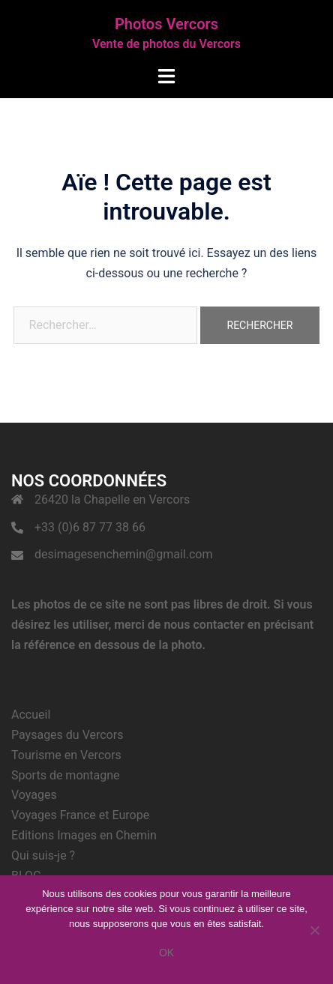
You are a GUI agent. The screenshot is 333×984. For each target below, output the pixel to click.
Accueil (30, 714)
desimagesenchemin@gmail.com (123, 554)
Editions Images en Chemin (84, 835)
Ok (166, 953)
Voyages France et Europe (80, 815)
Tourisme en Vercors (66, 755)
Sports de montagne (65, 775)
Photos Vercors (166, 24)
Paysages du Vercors (67, 735)
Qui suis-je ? (43, 855)
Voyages (34, 795)
